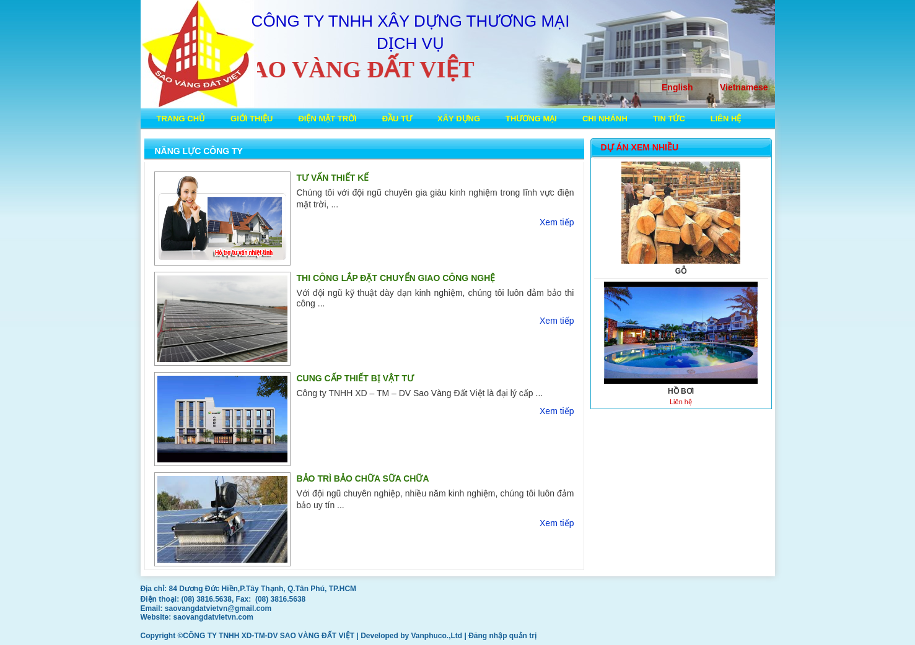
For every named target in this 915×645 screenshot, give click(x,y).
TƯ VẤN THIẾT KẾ (333, 178)
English (677, 87)
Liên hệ (726, 118)
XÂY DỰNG (458, 118)
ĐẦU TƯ (397, 118)
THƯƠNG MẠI (531, 118)
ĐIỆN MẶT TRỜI (327, 118)
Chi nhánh (605, 118)
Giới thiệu (251, 118)
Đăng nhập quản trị (502, 635)
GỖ (680, 271)
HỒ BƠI (681, 391)
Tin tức (669, 118)
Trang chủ (181, 118)
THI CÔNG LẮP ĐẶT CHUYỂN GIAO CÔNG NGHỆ (396, 278)
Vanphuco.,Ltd (438, 635)
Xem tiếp (557, 222)
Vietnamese (744, 87)
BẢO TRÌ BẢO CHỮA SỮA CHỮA (363, 478)
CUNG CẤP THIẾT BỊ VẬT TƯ (355, 378)
